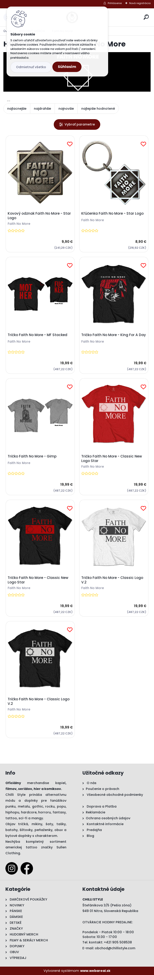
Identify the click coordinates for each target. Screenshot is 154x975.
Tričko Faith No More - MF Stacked (37, 335)
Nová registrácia (140, 3)
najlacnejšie (16, 108)
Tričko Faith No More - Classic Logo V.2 (112, 580)
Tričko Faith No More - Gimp (32, 456)
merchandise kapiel (46, 783)
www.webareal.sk (95, 970)
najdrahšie (42, 108)
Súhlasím (67, 66)
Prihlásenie (115, 3)
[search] (146, 17)
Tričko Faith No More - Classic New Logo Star (111, 458)
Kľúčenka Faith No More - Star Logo (112, 213)
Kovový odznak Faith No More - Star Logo (39, 215)
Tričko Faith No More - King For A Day (113, 335)
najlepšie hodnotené (98, 108)
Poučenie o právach (102, 789)
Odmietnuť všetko (31, 67)
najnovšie (66, 108)
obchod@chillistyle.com (115, 948)
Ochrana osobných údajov (108, 818)
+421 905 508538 (118, 942)
